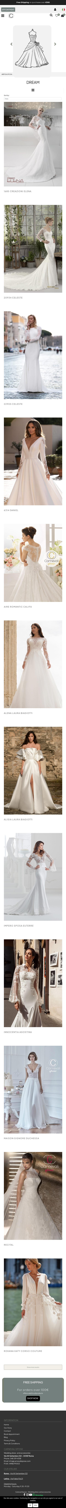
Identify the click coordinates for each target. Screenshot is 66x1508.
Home (6, 1424)
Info (35, 1505)
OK (30, 1505)
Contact (7, 1431)
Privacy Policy (9, 1440)
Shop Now (33, 1392)
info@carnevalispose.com (20, 1461)
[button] (56, 16)
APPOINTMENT (8, 9)
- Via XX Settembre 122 (16, 1473)
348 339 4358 (15, 1458)
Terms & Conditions (12, 1443)
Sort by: (6, 95)
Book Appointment (12, 1434)
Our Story (8, 1428)
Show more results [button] (33, 1367)
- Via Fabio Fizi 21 (13, 1478)
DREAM (33, 82)
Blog (6, 1437)
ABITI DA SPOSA (7, 74)
